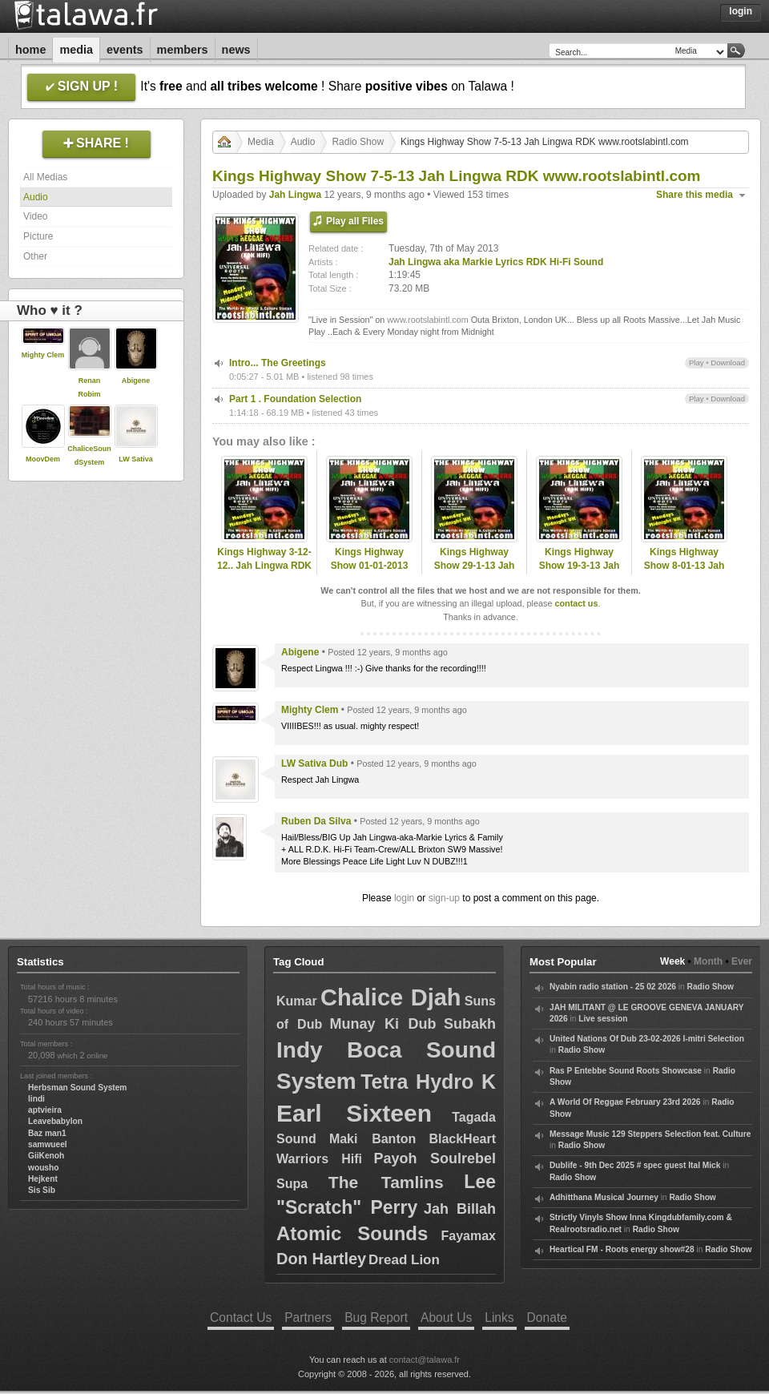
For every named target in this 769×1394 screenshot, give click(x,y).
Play (696, 362)
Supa (292, 1184)
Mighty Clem (43, 355)
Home (30, 49)
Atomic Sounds (352, 1233)
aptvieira (45, 1110)
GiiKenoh (46, 1155)
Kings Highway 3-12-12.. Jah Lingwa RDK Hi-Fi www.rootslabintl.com (264, 572)
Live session (602, 1018)
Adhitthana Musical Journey (604, 1197)
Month (708, 961)
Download (728, 362)
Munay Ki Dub (383, 1024)
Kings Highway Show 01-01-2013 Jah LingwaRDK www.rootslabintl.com (369, 572)
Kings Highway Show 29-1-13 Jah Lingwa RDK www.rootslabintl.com (474, 572)
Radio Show (358, 141)
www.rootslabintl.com (427, 319)
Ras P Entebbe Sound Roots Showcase (626, 1070)
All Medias (45, 177)
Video (35, 216)
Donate (547, 1317)
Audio (35, 197)
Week (672, 961)
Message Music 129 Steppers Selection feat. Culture (650, 1134)
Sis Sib (41, 1190)
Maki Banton (372, 1139)
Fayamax (468, 1236)
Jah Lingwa (295, 194)
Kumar (296, 1001)
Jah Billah (460, 1209)
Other (35, 256)
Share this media (694, 194)
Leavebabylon (55, 1121)
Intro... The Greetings (277, 363)
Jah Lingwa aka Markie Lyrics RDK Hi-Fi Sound (496, 262)
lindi (36, 1098)
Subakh (470, 1024)
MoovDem (43, 459)
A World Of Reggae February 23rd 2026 (625, 1102)
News (236, 49)
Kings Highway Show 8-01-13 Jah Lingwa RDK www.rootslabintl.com (684, 572)
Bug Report (376, 1317)
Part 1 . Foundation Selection (295, 399)
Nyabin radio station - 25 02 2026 (613, 986)
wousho (43, 1167)
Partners (308, 1317)
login (404, 898)
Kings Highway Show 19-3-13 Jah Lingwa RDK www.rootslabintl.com (579, 572)
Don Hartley (321, 1258)
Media (76, 49)
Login (740, 11)
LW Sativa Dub (314, 763)
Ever (741, 961)
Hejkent (43, 1178)
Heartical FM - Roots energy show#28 (622, 1249)
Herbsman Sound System (77, 1087)
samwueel (47, 1144)
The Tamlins (386, 1182)
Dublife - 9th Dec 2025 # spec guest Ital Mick (635, 1165)
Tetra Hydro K (428, 1081)
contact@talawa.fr (424, 1359)
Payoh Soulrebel (434, 1158)
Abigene (136, 381)
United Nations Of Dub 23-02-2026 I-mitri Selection (647, 1038)
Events (125, 49)
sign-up (444, 898)
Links (499, 1317)
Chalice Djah (390, 997)
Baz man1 (47, 1133)
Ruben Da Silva (316, 821)
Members (182, 49)
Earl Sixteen (354, 1113)
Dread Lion (404, 1259)
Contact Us (241, 1317)
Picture (38, 236)
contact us (576, 603)
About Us (446, 1317)
